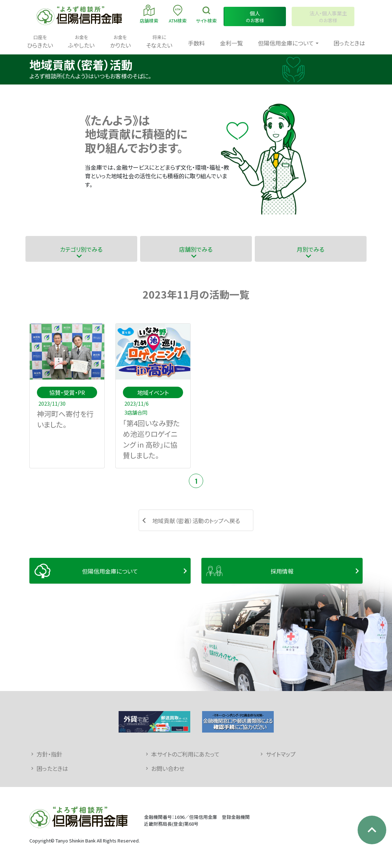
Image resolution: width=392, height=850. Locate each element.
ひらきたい (40, 41)
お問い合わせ (168, 768)
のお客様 (255, 16)
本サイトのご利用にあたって (185, 754)
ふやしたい (81, 41)
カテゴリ (81, 249)
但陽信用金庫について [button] (286, 43)
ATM (178, 14)
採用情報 (282, 571)
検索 (206, 14)
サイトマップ (281, 754)
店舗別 (195, 249)
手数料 (196, 43)
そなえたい (159, 41)
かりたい (120, 41)
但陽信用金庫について (110, 571)
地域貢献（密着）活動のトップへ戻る (196, 520)
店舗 (149, 14)
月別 (310, 249)
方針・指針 (49, 754)
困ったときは (349, 43)
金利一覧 (231, 43)
